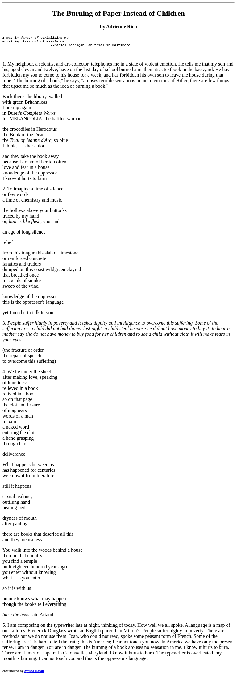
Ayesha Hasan (34, 674)
